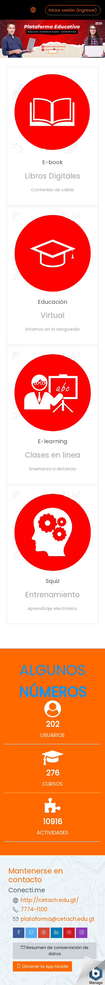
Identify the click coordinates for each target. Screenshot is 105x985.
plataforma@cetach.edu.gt (58, 919)
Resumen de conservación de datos (54, 950)
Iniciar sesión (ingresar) (73, 10)
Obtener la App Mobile (42, 966)
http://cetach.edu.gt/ (50, 900)
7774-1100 (34, 909)
